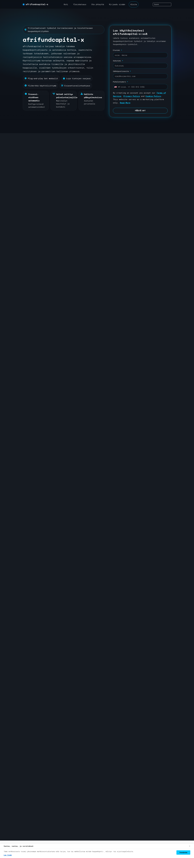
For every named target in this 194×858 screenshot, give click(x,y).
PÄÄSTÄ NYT (140, 110)
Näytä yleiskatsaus (134, 389)
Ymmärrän (183, 852)
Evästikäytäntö (144, 768)
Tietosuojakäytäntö (146, 761)
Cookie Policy (153, 96)
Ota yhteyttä (97, 4)
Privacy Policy (131, 96)
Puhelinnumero (120, 82)
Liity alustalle (106, 389)
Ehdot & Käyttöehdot (147, 753)
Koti (66, 4)
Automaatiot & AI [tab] (92, 530)
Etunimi (117, 50)
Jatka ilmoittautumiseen (91, 602)
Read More (125, 102)
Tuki (115, 602)
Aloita (133, 4)
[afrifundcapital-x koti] (35, 4)
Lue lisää (8, 855)
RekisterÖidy (121, 715)
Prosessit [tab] (71, 530)
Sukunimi (118, 61)
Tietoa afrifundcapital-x (150, 715)
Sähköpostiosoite (122, 71)
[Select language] (162, 4)
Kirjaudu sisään (117, 4)
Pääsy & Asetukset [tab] (118, 530)
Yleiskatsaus (79, 4)
